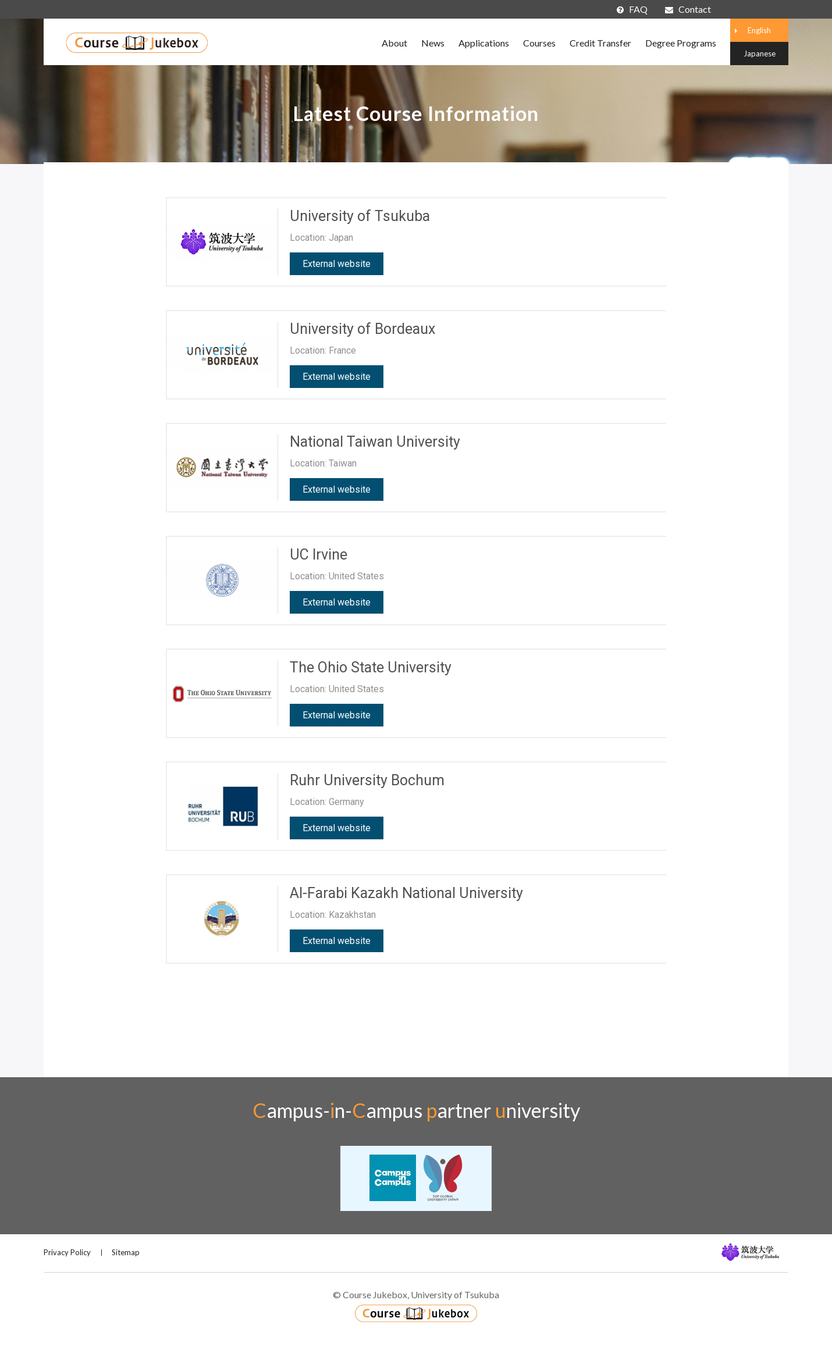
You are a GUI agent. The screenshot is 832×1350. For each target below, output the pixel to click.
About (394, 42)
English (759, 30)
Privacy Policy (67, 1252)
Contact (688, 9)
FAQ (632, 9)
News (433, 42)
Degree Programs (680, 42)
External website (337, 263)
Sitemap (126, 1252)
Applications (483, 42)
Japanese (760, 53)
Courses (539, 42)
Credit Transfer (600, 42)
